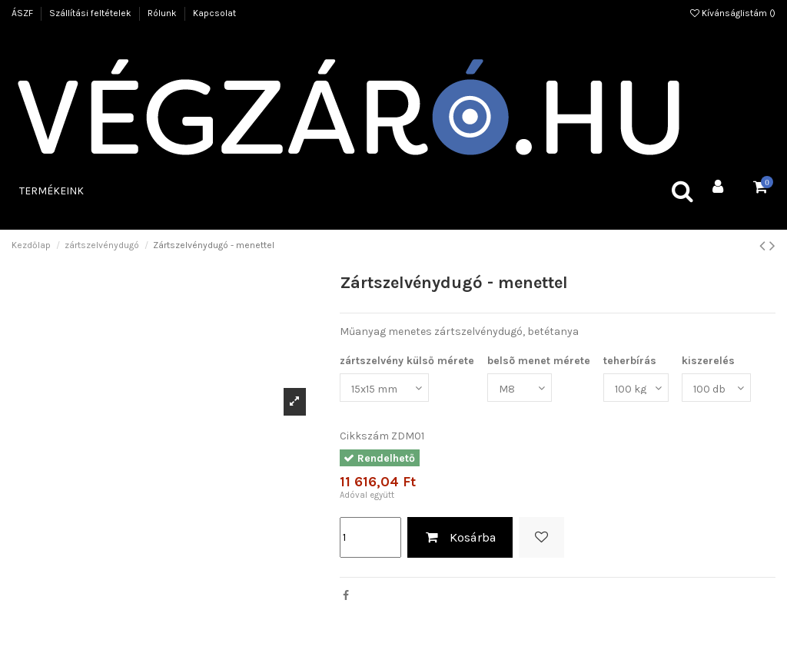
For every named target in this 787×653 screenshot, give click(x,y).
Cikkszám (364, 436)
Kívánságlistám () (732, 13)
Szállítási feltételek (91, 13)
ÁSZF (23, 13)
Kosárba (459, 537)
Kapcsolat (214, 13)
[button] (51, 191)
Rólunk (163, 13)
